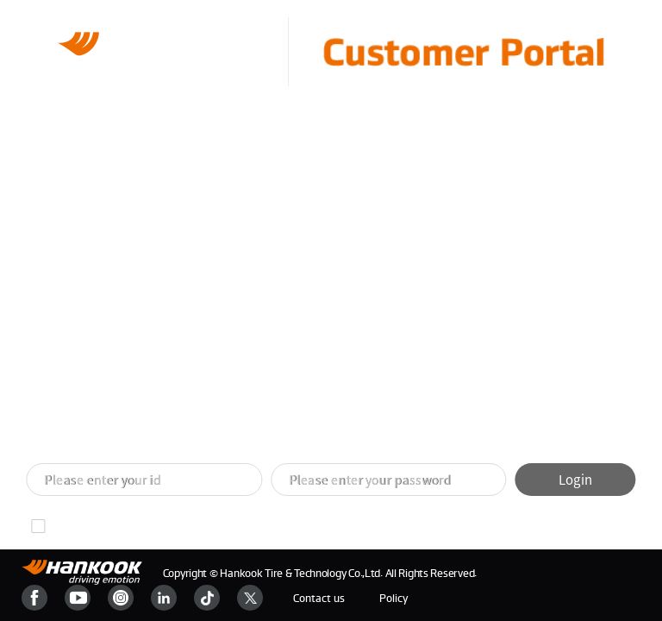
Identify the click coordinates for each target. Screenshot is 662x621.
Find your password (214, 526)
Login (576, 479)
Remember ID (88, 526)
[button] (310, 433)
